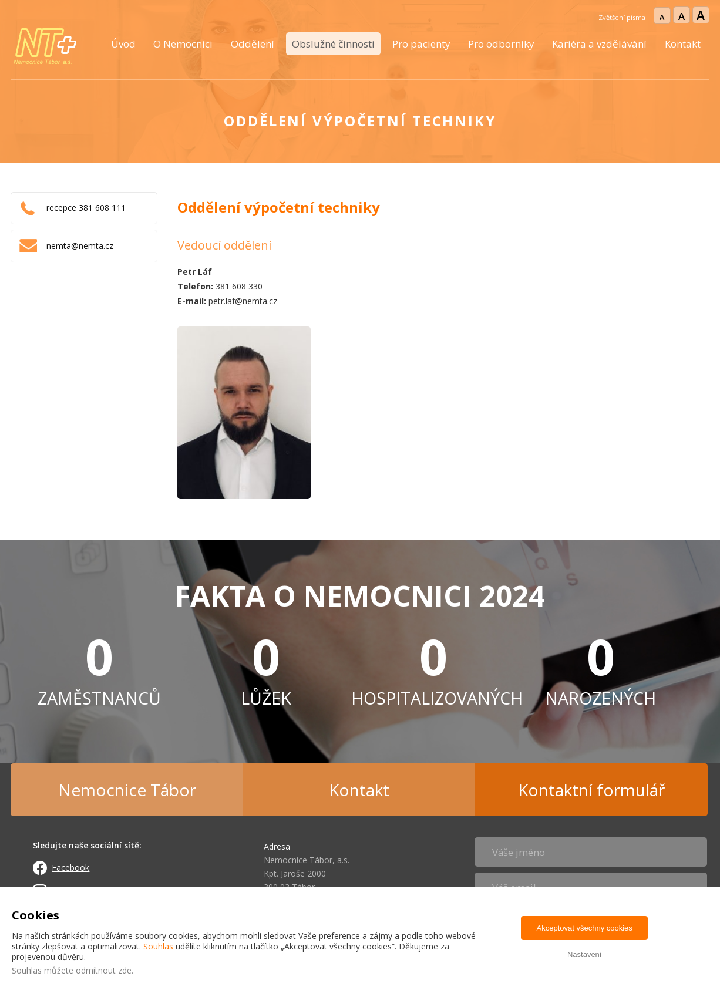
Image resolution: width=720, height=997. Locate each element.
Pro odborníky (501, 43)
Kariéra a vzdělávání (599, 43)
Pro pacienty (421, 43)
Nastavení (584, 954)
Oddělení (252, 43)
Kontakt (683, 43)
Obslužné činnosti (333, 43)
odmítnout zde (104, 970)
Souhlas (158, 946)
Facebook (70, 867)
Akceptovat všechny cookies (584, 928)
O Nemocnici (183, 43)
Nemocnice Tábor (127, 790)
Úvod (123, 43)
